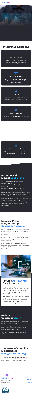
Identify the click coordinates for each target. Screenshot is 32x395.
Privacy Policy (29, 378)
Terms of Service (29, 380)
